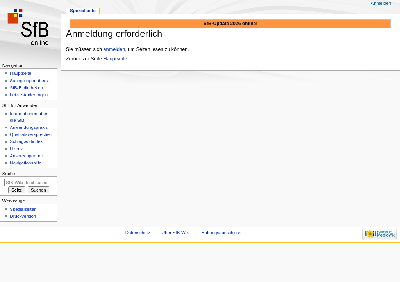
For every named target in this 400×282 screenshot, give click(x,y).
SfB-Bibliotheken (26, 87)
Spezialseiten (23, 209)
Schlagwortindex (26, 141)
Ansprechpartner (26, 156)
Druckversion (23, 216)
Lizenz (16, 148)
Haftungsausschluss (221, 232)
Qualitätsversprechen (31, 134)
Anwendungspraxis (29, 127)
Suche (8, 173)
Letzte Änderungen (29, 94)
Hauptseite (115, 58)
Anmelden (381, 3)
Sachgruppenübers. (29, 80)
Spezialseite (83, 10)
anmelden (114, 49)
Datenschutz (137, 232)
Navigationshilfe (25, 163)
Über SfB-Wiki (176, 232)
